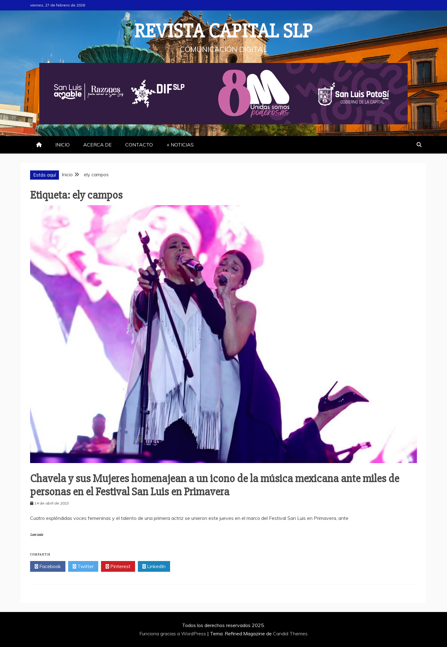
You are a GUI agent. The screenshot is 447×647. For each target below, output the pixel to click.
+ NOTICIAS (180, 145)
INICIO (62, 145)
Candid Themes (290, 633)
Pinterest (118, 566)
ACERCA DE (97, 145)
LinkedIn (153, 566)
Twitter (83, 566)
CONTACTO (139, 145)
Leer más (36, 534)
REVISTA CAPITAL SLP (223, 31)
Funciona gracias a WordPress (173, 633)
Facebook (48, 566)
